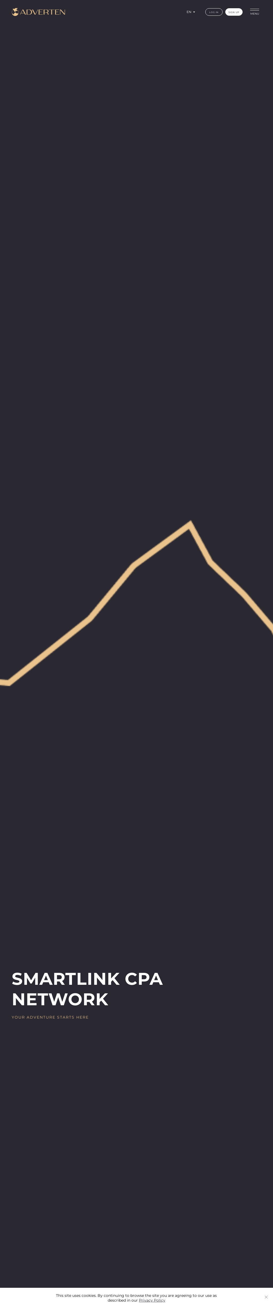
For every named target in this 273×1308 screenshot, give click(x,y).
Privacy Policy (152, 1300)
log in (214, 12)
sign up (233, 12)
